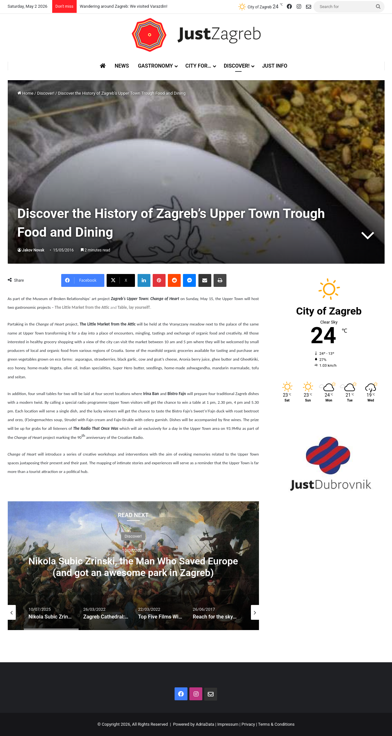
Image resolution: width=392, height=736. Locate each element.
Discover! (237, 66)
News (122, 66)
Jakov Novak (33, 250)
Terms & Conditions (276, 724)
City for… (198, 66)
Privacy (248, 724)
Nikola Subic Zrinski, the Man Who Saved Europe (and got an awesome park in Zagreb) (133, 566)
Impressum (227, 724)
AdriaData (205, 724)
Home (25, 93)
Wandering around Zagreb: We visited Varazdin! (123, 6)
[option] (133, 565)
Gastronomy (155, 66)
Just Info (274, 66)
